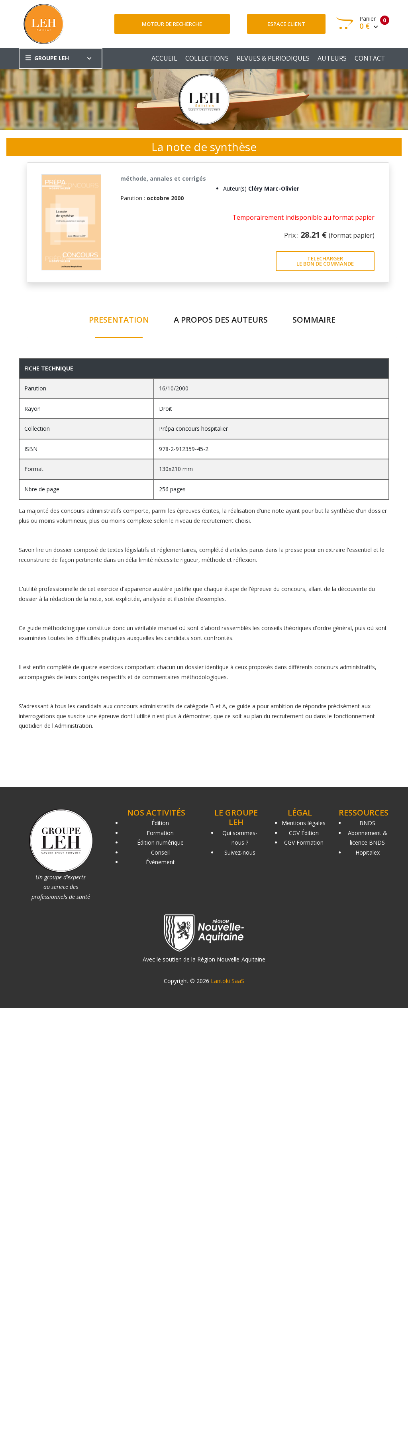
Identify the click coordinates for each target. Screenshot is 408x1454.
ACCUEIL (164, 58)
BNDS (367, 823)
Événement (160, 862)
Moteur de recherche (172, 24)
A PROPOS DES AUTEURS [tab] (221, 319)
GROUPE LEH (47, 58)
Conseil (160, 852)
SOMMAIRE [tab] (313, 319)
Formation (160, 833)
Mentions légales (304, 823)
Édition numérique (160, 842)
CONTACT (370, 58)
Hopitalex (367, 852)
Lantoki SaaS (227, 981)
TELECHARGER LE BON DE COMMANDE (325, 261)
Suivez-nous (239, 852)
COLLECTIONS (207, 58)
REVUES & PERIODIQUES (273, 58)
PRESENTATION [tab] (119, 319)
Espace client (286, 24)
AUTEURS (332, 58)
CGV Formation (304, 842)
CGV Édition (304, 833)
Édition (160, 823)
